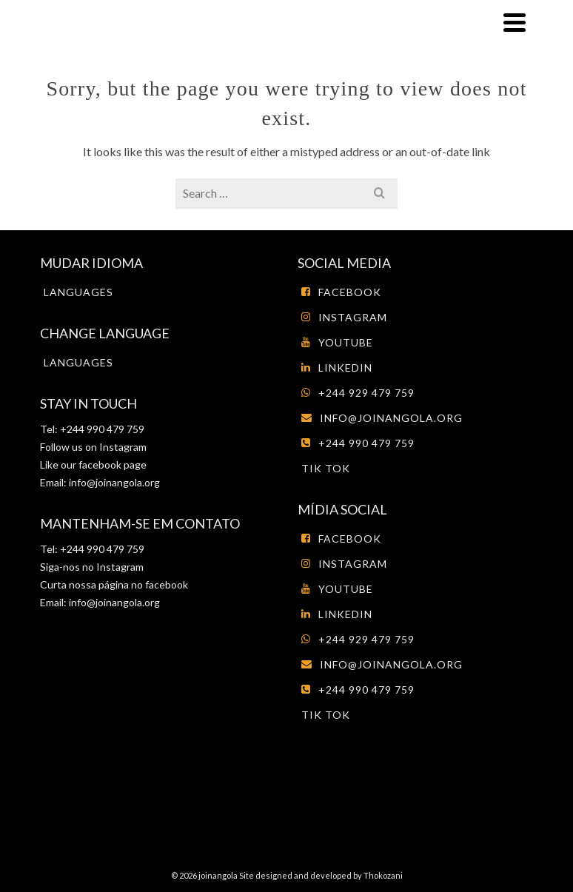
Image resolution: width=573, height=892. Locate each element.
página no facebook (142, 584)
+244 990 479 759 (358, 443)
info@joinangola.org (114, 482)
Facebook (341, 292)
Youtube (337, 342)
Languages (78, 292)
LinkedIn (336, 367)
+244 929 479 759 (358, 392)
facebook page (112, 464)
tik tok (325, 468)
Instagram (122, 446)
